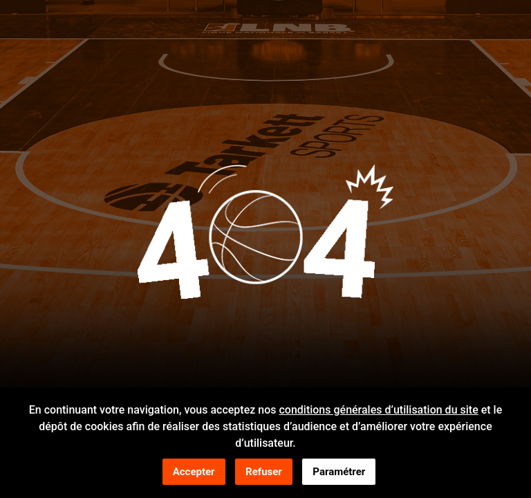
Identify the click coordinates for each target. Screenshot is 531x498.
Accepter (194, 472)
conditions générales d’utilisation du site (378, 410)
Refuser (263, 472)
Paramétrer (339, 472)
